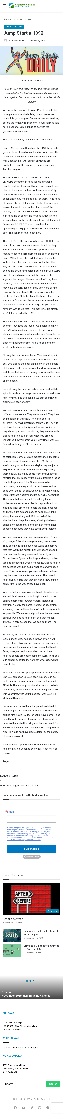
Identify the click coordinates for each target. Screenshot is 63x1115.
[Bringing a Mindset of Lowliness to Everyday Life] (12, 950)
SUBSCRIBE (31, 848)
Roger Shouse (14, 41)
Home (8, 19)
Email (10, 811)
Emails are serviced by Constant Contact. (24, 840)
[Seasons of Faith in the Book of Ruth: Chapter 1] (12, 935)
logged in (17, 785)
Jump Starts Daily (22, 19)
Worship (17, 1022)
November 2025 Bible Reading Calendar (26, 995)
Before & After (13, 919)
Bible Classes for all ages (27, 1026)
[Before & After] (31, 899)
